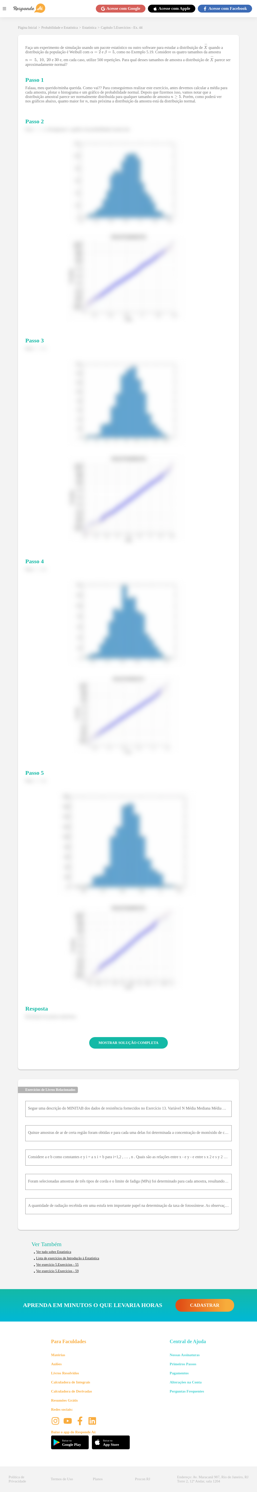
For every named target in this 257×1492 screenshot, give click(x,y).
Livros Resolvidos (65, 1373)
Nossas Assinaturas (185, 1355)
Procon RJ (142, 1479)
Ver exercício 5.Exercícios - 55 (57, 1265)
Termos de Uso (62, 1479)
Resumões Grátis (64, 1400)
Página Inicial (27, 27)
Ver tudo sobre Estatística (53, 1252)
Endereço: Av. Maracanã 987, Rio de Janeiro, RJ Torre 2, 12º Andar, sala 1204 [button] (212, 1479)
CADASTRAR (204, 1305)
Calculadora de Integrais (70, 1382)
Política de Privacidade (17, 1479)
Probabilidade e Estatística (59, 27)
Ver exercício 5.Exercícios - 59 (57, 1271)
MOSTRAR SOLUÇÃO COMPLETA (128, 1043)
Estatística (89, 27)
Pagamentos (179, 1373)
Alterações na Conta (185, 1382)
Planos (98, 1479)
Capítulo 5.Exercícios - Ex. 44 (122, 27)
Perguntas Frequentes (187, 1391)
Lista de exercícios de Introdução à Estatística (67, 1258)
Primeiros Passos (183, 1364)
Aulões (56, 1364)
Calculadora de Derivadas (71, 1391)
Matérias (58, 1355)
